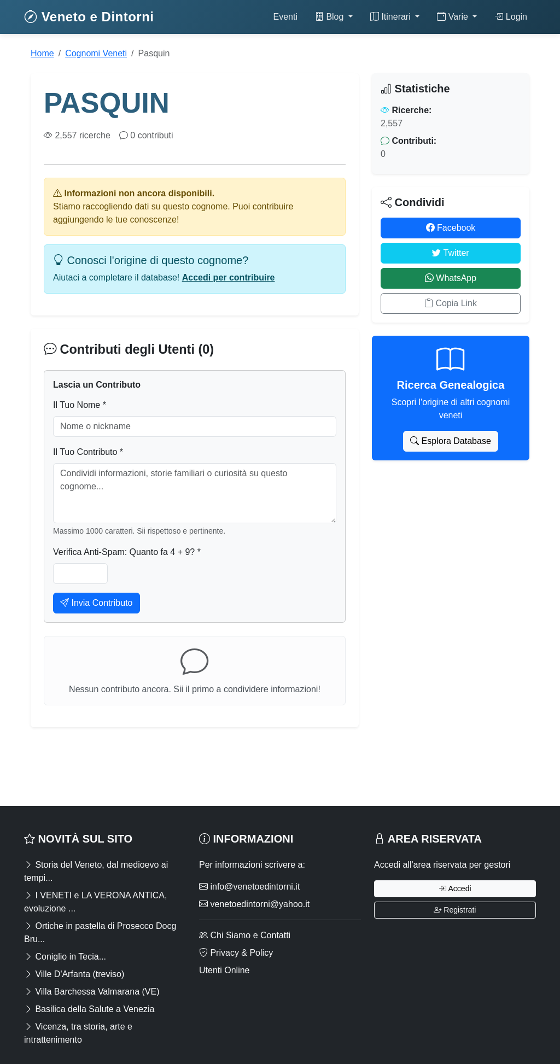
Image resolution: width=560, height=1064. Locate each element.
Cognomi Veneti (96, 53)
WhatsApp (450, 278)
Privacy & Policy (236, 952)
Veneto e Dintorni (89, 16)
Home (42, 53)
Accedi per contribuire (228, 277)
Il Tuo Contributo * (88, 452)
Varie (453, 16)
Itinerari (391, 16)
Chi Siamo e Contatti (244, 935)
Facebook (451, 227)
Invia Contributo (96, 602)
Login (510, 16)
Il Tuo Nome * (79, 405)
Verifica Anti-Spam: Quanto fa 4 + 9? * (127, 552)
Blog (330, 16)
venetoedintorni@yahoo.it (254, 904)
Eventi (285, 16)
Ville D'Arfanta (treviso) (74, 974)
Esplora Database (450, 441)
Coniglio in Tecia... (65, 956)
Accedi (455, 888)
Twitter (450, 253)
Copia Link (450, 303)
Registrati (455, 909)
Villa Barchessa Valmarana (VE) (92, 991)
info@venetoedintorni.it (249, 886)
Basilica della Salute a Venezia (89, 1009)
